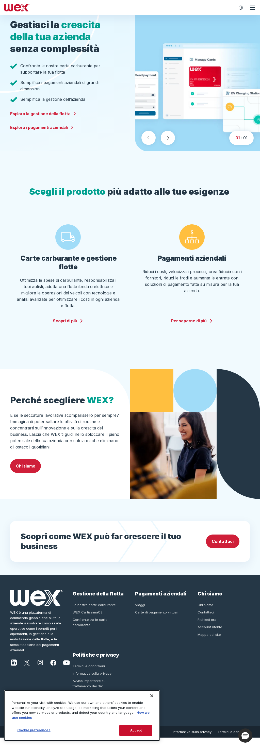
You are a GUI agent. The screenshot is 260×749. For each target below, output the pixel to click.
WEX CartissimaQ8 (88, 624)
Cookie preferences (33, 730)
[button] (245, 735)
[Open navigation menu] (252, 7)
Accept (136, 730)
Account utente (210, 638)
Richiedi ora (207, 631)
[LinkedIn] (13, 673)
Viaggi (140, 616)
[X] (26, 673)
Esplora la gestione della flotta (43, 119)
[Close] (151, 695)
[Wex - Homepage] (118, 7)
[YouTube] (66, 673)
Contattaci (222, 552)
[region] (82, 715)
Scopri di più (68, 332)
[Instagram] (40, 673)
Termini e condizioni (89, 677)
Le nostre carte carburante (94, 616)
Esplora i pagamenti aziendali (42, 133)
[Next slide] (168, 149)
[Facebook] (53, 673)
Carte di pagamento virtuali (156, 624)
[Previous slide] (148, 149)
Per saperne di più (192, 332)
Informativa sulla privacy (92, 685)
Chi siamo (25, 477)
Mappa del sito (209, 646)
